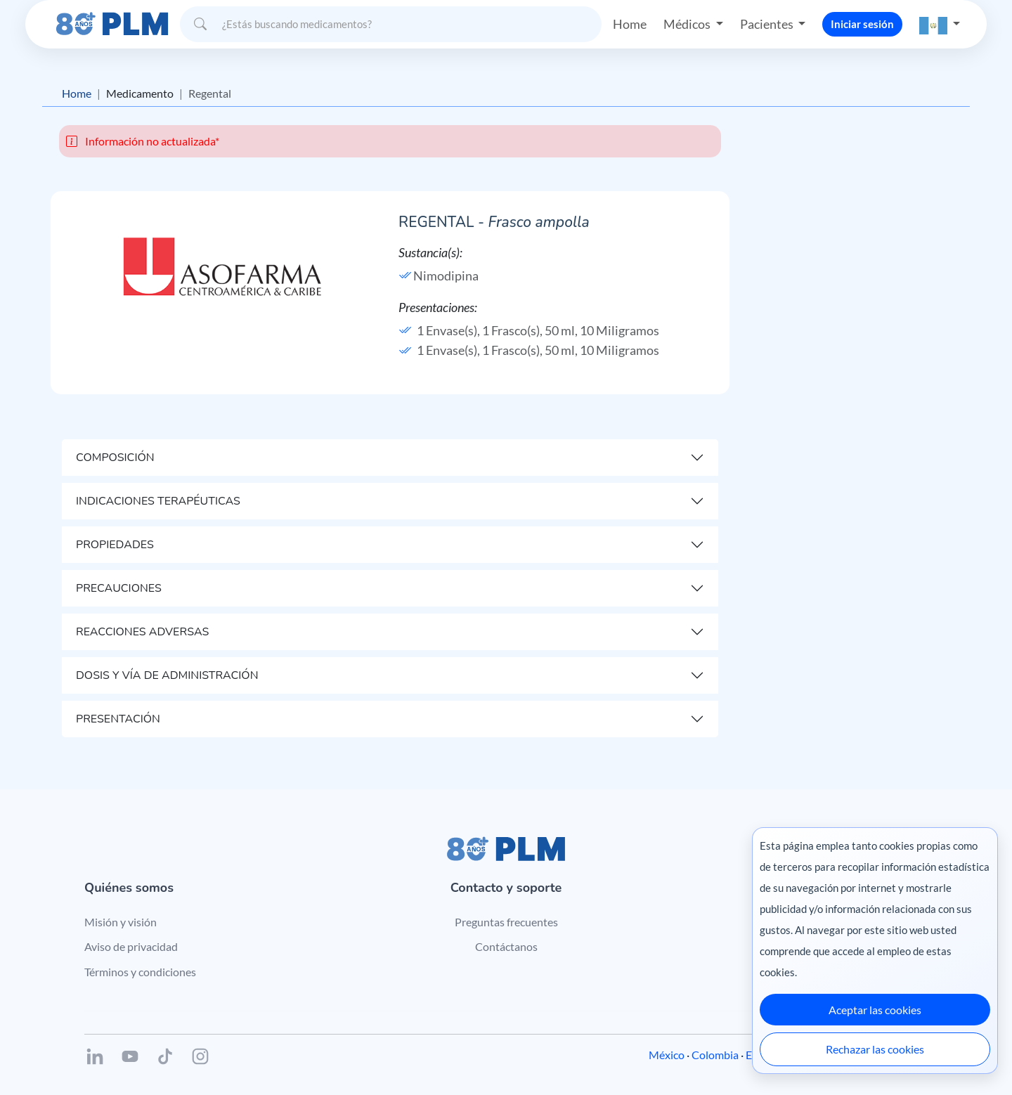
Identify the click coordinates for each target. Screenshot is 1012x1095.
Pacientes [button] (768, 24)
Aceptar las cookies (875, 1009)
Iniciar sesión (862, 24)
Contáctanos (506, 946)
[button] (940, 24)
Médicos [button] (688, 24)
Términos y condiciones (140, 971)
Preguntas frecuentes (506, 921)
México (667, 1054)
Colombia (715, 1054)
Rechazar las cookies (875, 1049)
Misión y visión (120, 921)
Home (630, 24)
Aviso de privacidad (131, 946)
